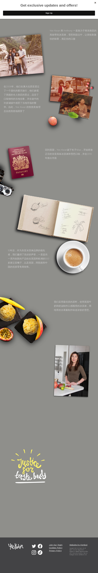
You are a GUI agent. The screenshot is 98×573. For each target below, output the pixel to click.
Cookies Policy (55, 548)
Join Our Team (55, 545)
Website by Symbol (78, 545)
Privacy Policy (55, 550)
